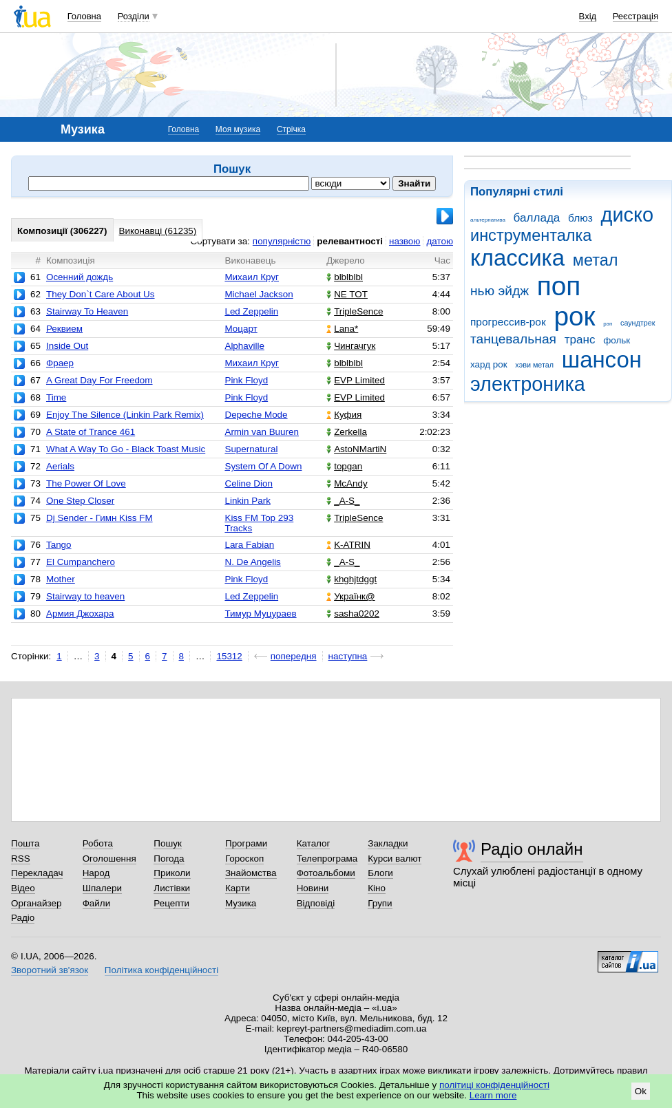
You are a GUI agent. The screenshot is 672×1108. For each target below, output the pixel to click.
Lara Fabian (249, 545)
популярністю (282, 241)
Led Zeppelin (251, 311)
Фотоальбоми (326, 873)
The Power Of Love (86, 483)
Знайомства (251, 873)
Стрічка (291, 129)
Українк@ (350, 596)
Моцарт (240, 328)
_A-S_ (342, 501)
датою (439, 241)
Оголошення (109, 858)
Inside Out (67, 346)
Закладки (388, 843)
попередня (294, 656)
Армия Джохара (80, 613)
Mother (60, 579)
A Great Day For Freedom (99, 380)
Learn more (493, 1095)
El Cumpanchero (80, 562)
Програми (246, 843)
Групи (380, 903)
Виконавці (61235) (158, 231)
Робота (98, 843)
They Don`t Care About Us (100, 294)
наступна (348, 656)
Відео (23, 888)
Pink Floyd (246, 380)
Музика (240, 903)
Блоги (380, 873)
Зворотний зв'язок (49, 970)
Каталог (313, 843)
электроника (527, 384)
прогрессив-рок (508, 322)
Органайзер (36, 903)
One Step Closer (80, 501)
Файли (97, 903)
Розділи (133, 16)
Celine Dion (248, 483)
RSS (20, 858)
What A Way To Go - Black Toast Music (125, 449)
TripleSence (354, 311)
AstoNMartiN (356, 449)
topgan (344, 466)
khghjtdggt (351, 579)
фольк (616, 340)
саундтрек (637, 323)
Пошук (168, 843)
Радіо (22, 918)
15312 (229, 656)
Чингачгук (350, 346)
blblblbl (344, 277)
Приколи (172, 873)
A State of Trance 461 (90, 432)
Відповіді (316, 903)
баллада (537, 217)
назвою (404, 241)
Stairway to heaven (85, 596)
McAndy (347, 483)
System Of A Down (263, 466)
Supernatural (250, 449)
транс (580, 339)
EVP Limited (355, 380)
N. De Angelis (252, 562)
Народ (96, 873)
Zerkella (346, 432)
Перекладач (37, 873)
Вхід (588, 16)
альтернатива (487, 220)
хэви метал (534, 365)
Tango (59, 545)
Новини (313, 888)
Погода (169, 858)
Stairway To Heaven (87, 311)
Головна (84, 16)
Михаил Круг (251, 277)
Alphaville (244, 346)
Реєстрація (635, 16)
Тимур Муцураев (260, 613)
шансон (602, 359)
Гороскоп (244, 858)
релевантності (350, 241)
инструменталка (530, 235)
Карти (237, 888)
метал (595, 260)
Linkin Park (247, 501)
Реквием (64, 328)
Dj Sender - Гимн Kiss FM (99, 518)
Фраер (60, 363)
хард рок (488, 364)
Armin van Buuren (261, 432)
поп (559, 286)
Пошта (25, 843)
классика (517, 257)
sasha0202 (352, 613)
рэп (607, 324)
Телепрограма (327, 858)
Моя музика (238, 129)
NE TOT (347, 294)
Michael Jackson (258, 294)
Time (56, 397)
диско (627, 215)
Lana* (342, 328)
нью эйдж (499, 291)
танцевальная (513, 339)
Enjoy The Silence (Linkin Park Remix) (125, 414)
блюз (580, 218)
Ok (641, 1091)
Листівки (172, 888)
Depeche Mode (255, 414)
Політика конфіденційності (161, 970)
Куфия (343, 414)
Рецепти (171, 903)
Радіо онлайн (532, 849)
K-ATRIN (348, 545)
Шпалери (102, 888)
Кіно (377, 888)
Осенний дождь (79, 277)
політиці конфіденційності (494, 1085)
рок (574, 316)
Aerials (60, 466)
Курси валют (394, 858)
